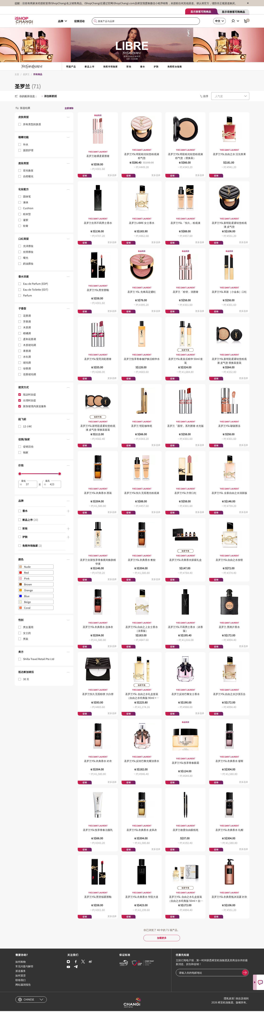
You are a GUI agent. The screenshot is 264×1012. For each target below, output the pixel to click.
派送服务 (20, 971)
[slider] (19, 473)
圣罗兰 (26, 74)
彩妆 (128, 66)
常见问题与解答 (24, 967)
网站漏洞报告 (23, 985)
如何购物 (20, 962)
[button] (44, 118)
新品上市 (89, 66)
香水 (142, 66)
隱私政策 (229, 999)
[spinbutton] (30, 484)
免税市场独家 (110, 66)
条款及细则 (242, 999)
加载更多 (162, 938)
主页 (17, 74)
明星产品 (71, 66)
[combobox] (146, 21)
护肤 (156, 66)
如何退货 (20, 976)
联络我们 (20, 981)
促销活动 (79, 21)
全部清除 (69, 108)
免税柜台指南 (174, 66)
